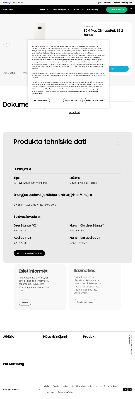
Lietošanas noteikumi (108, 391)
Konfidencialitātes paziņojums (84, 391)
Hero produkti (90, 342)
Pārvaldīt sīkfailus (65, 398)
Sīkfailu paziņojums (61, 391)
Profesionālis (18, 2)
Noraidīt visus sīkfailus (73, 100)
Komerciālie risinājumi (15, 345)
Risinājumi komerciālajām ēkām (59, 345)
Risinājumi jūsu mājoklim (56, 342)
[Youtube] (126, 395)
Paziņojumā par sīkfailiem (62, 46)
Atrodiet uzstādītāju (116, 9)
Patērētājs (7, 2)
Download (74, 111)
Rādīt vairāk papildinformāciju (29, 252)
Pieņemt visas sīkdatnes (94, 100)
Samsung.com (49, 398)
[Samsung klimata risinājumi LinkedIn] (130, 395)
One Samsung (10, 352)
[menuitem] (41, 9)
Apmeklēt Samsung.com (122, 2)
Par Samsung (10, 372)
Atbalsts (107, 2)
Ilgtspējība (8, 349)
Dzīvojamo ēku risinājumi (16, 342)
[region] (68, 74)
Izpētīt (99, 2)
